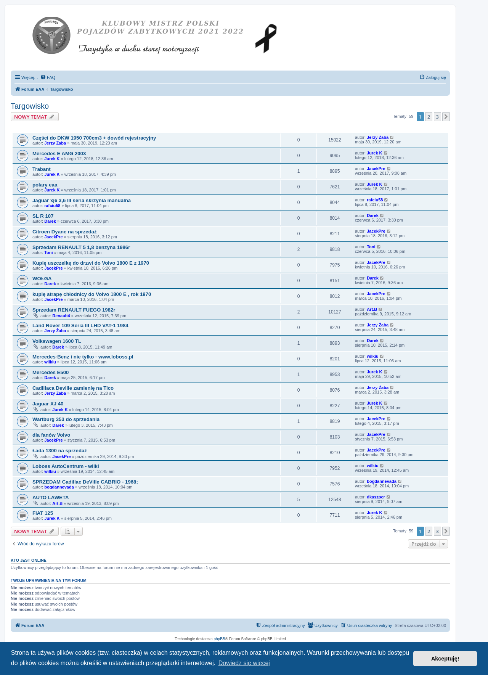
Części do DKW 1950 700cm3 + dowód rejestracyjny (94, 138)
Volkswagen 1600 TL (56, 341)
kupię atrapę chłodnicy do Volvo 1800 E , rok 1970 (91, 294)
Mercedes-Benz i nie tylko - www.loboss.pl (82, 357)
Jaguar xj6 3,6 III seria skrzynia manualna (81, 200)
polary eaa (44, 185)
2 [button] (428, 116)
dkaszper (376, 497)
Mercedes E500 (50, 372)
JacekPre (376, 168)
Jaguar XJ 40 (47, 404)
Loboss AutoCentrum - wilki (65, 466)
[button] (446, 116)
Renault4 (61, 315)
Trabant (41, 169)
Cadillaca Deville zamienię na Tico (73, 388)
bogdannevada (59, 487)
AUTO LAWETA (50, 497)
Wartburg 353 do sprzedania (66, 419)
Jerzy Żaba (55, 143)
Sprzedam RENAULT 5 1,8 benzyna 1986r (81, 247)
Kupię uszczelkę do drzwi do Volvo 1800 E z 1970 (90, 263)
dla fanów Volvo (51, 435)
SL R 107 (42, 216)
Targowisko (30, 106)
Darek (50, 221)
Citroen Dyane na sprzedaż (64, 232)
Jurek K (51, 158)
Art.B (372, 309)
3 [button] (437, 116)
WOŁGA (42, 278)
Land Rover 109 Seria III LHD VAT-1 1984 (80, 325)
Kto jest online (29, 560)
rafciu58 (52, 205)
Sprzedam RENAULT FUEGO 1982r (73, 310)
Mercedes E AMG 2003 (59, 153)
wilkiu (50, 362)
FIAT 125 (42, 513)
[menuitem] (47, 77)
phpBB (219, 639)
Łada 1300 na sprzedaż (59, 450)
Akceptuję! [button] (445, 659)
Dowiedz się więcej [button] (244, 663)
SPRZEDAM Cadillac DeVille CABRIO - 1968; (85, 482)
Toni (48, 252)
